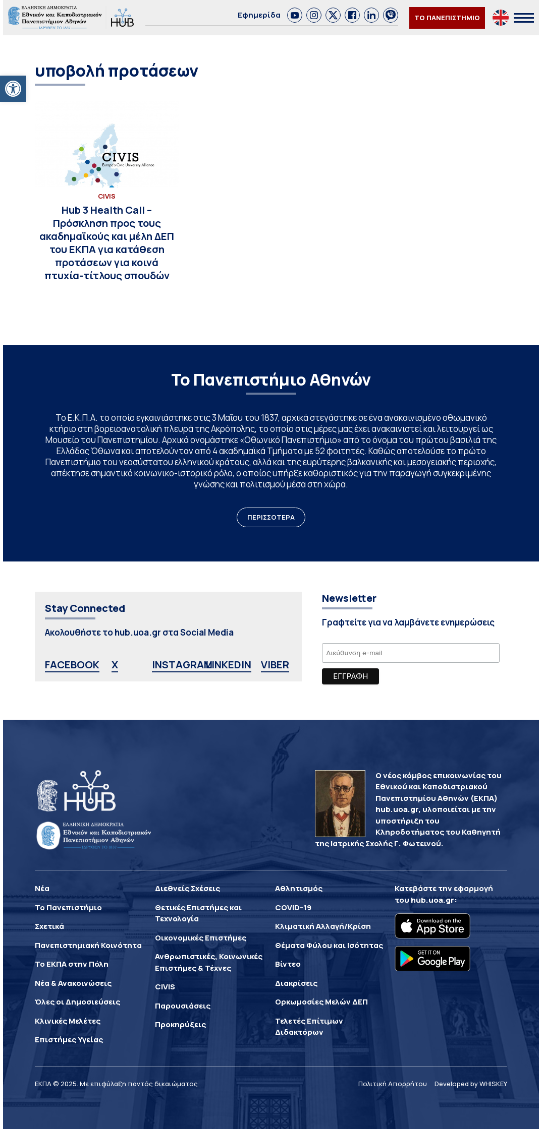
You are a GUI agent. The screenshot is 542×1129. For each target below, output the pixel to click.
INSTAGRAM (182, 664)
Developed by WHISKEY (471, 1083)
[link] (294, 15)
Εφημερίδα (259, 15)
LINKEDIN (228, 664)
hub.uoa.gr (432, 900)
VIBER (275, 664)
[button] (13, 89)
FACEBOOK (72, 664)
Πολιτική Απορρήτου (392, 1083)
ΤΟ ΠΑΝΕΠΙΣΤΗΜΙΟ (447, 17)
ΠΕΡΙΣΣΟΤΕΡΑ (271, 517)
